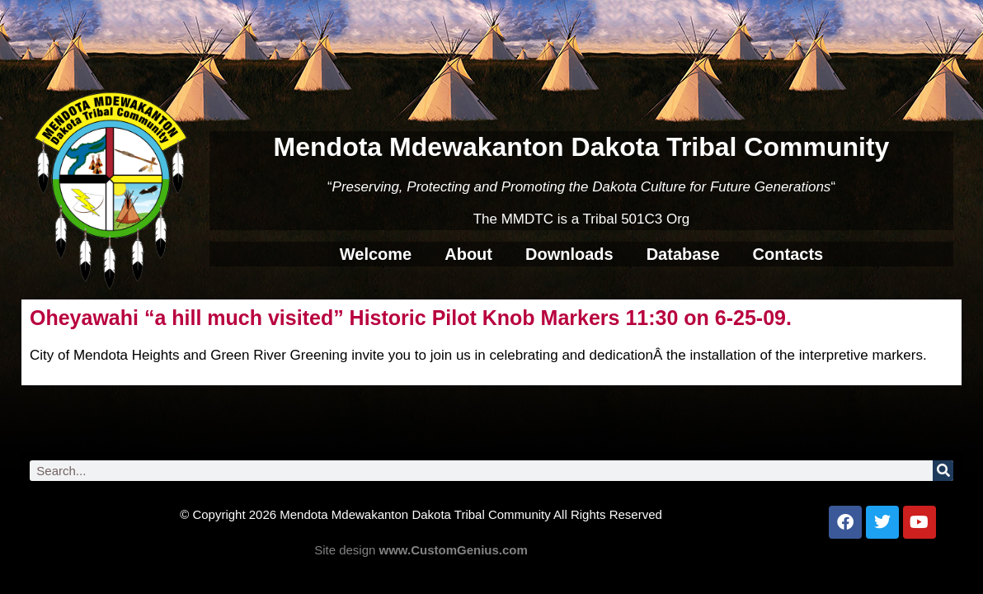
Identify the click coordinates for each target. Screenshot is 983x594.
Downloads (569, 254)
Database (683, 254)
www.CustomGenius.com (453, 550)
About (468, 254)
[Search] (943, 470)
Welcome (376, 254)
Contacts (788, 254)
